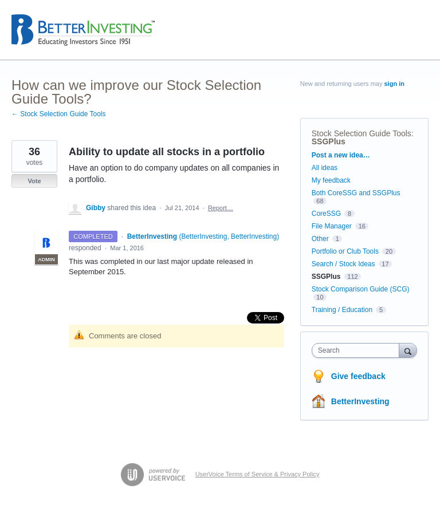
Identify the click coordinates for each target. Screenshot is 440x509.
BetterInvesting (360, 401)
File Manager (332, 226)
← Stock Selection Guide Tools (58, 114)
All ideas (324, 168)
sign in (394, 83)
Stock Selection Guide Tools (361, 133)
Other (320, 239)
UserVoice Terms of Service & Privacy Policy (257, 474)
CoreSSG (326, 214)
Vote (34, 180)
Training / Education (342, 310)
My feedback (331, 180)
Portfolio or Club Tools (345, 251)
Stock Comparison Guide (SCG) (361, 289)
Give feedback (358, 376)
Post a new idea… (341, 155)
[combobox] (358, 350)
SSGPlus (328, 141)
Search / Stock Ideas (343, 264)
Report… (220, 207)
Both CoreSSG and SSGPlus (356, 193)
